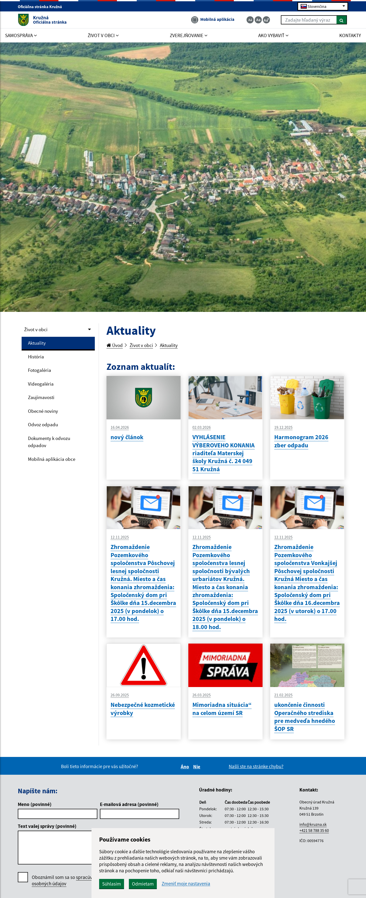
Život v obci (36, 329)
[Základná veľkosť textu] (258, 19)
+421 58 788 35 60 (314, 830)
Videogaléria (41, 384)
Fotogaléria (39, 370)
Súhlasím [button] (111, 884)
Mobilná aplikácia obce (51, 459)
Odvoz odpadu (43, 424)
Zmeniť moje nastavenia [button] (186, 883)
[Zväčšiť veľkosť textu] (266, 19)
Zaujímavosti (41, 397)
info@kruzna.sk (313, 824)
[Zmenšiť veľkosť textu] (250, 19)
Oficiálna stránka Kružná (42, 6)
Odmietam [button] (143, 884)
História (36, 357)
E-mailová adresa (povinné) (129, 804)
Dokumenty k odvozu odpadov (49, 442)
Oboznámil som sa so (67, 880)
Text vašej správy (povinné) (47, 826)
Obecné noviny (43, 411)
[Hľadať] (342, 19)
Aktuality (37, 343)
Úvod (114, 345)
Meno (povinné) (35, 804)
